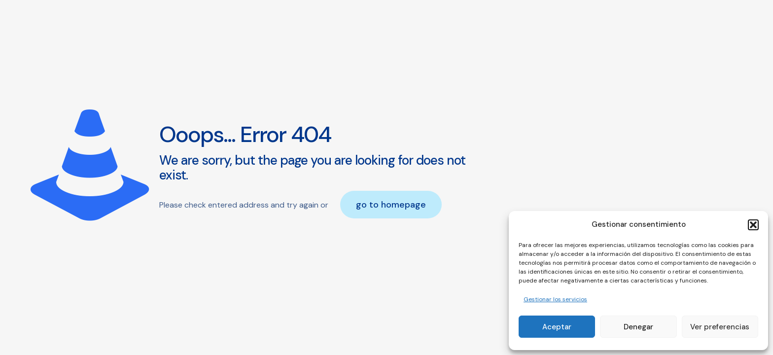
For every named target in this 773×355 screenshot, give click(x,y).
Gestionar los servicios (555, 299)
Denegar (638, 327)
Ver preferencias (719, 327)
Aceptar (556, 327)
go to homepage (391, 205)
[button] (753, 225)
